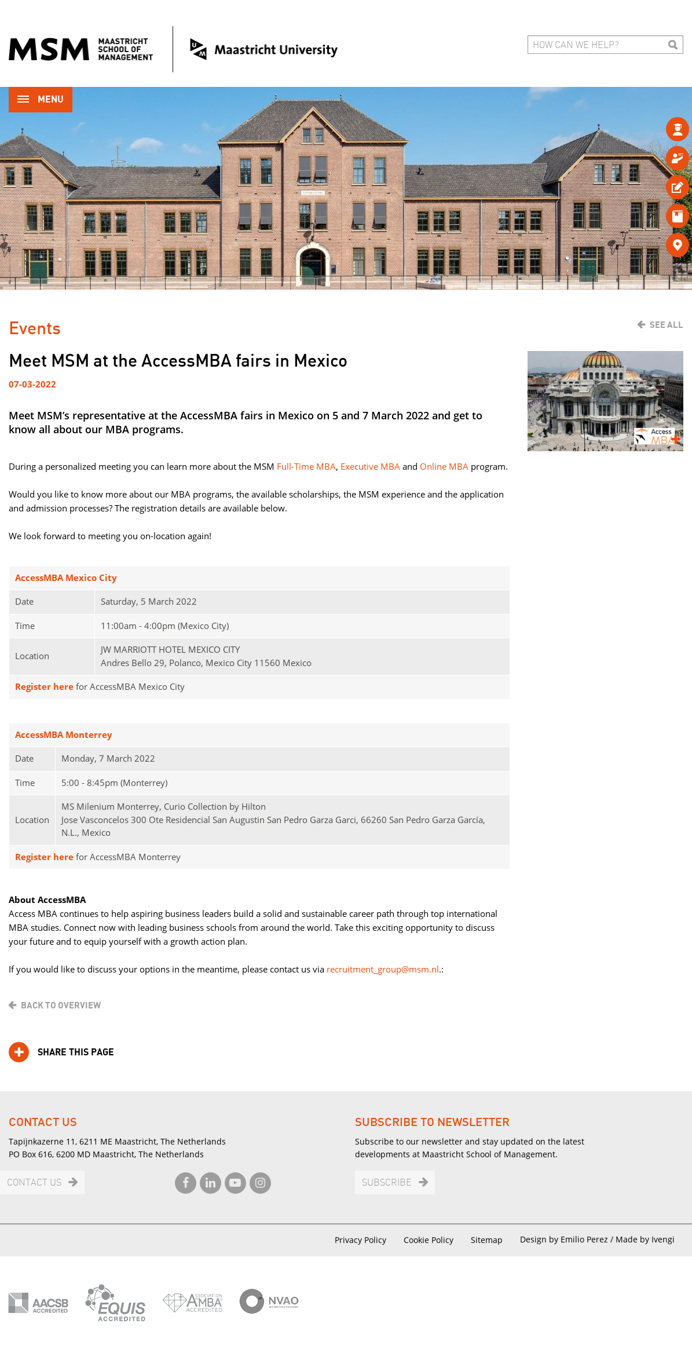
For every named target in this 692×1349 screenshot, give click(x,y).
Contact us (34, 1183)
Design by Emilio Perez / (568, 1239)
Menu (40, 100)
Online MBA (444, 466)
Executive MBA (370, 466)
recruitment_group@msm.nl (383, 969)
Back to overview (61, 1005)
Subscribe (387, 1183)
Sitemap (487, 1239)
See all (666, 325)
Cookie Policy (428, 1239)
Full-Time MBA (306, 466)
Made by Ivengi (645, 1239)
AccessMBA (40, 577)
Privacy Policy (360, 1239)
